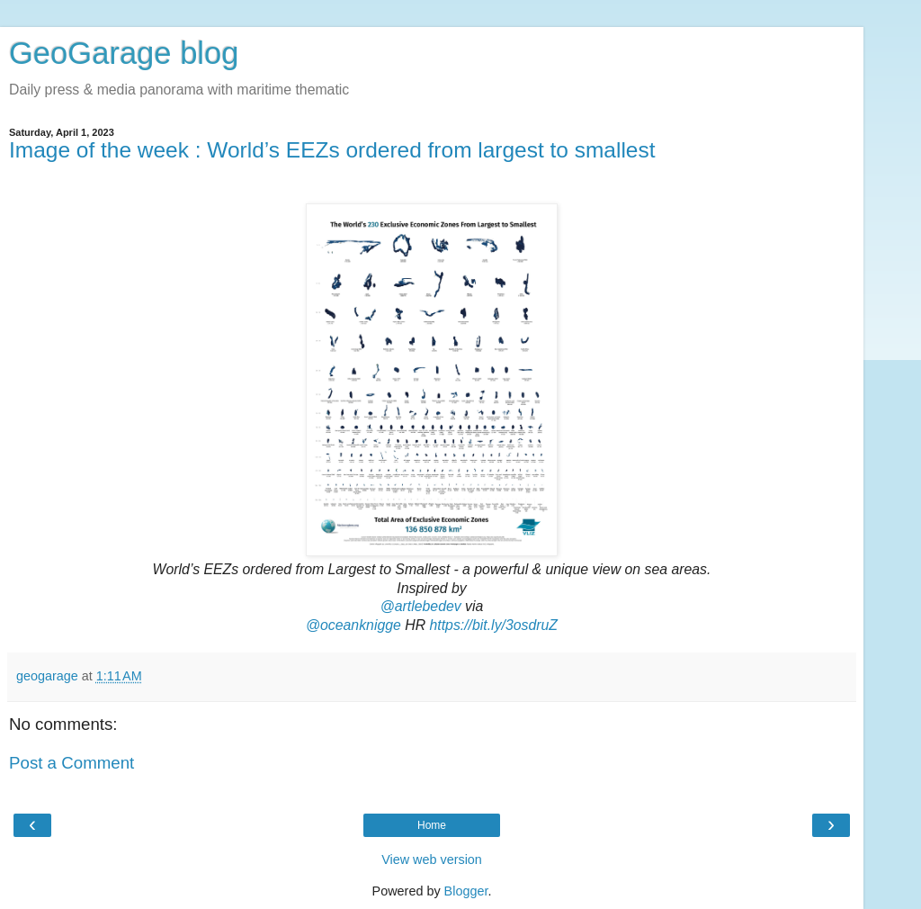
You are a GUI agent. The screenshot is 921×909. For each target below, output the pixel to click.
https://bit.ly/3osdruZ (494, 625)
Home (431, 825)
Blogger (466, 891)
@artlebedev (420, 606)
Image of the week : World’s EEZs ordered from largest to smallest (332, 150)
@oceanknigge (353, 625)
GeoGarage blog (123, 53)
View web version (431, 859)
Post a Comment (71, 762)
